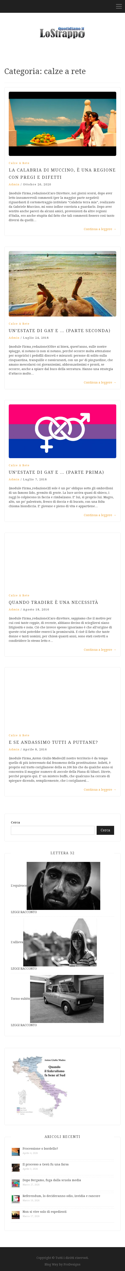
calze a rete (19, 163)
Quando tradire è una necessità (53, 602)
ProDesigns (72, 1264)
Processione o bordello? (40, 1148)
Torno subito (20, 999)
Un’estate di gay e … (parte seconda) (59, 330)
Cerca (15, 822)
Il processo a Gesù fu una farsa (46, 1164)
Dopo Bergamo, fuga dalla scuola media (52, 1180)
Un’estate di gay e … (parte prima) (56, 472)
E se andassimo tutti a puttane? (53, 742)
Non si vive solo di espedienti (45, 1211)
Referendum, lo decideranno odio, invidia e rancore (61, 1196)
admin (14, 184)
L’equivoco (19, 886)
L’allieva (17, 942)
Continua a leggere (100, 229)
